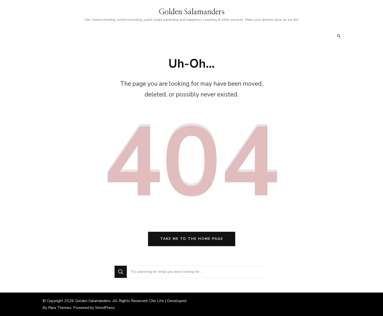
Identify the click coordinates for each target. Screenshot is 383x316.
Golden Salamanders (191, 12)
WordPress (105, 307)
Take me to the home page (191, 238)
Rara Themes (59, 307)
